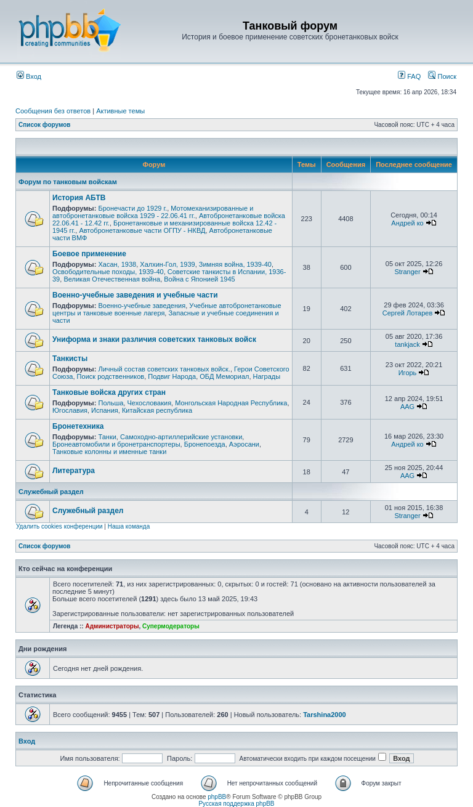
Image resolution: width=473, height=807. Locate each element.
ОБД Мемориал (224, 376)
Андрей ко (407, 223)
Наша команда (129, 526)
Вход (29, 76)
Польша (110, 403)
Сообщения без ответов (53, 111)
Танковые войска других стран (109, 392)
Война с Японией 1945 (199, 279)
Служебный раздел (51, 491)
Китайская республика (157, 410)
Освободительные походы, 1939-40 (108, 271)
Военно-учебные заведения (141, 305)
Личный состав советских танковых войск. (164, 369)
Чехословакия (149, 403)
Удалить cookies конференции (59, 526)
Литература (73, 470)
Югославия (69, 410)
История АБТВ (78, 197)
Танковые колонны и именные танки (109, 451)
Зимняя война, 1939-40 (235, 264)
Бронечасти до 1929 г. (132, 208)
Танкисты (69, 358)
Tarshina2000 (324, 714)
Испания (104, 410)
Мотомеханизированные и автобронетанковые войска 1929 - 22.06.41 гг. (152, 212)
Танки (107, 436)
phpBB (217, 796)
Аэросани (244, 444)
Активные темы (120, 111)
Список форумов (44, 124)
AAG (407, 406)
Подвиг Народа (172, 376)
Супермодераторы (171, 626)
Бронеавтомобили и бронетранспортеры (116, 444)
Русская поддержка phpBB (236, 803)
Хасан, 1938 (117, 264)
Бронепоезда (204, 444)
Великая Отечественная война (111, 279)
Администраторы (112, 626)
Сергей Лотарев (407, 313)
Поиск (442, 76)
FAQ (409, 76)
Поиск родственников (111, 376)
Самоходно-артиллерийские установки (181, 436)
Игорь (407, 372)
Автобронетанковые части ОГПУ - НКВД (142, 230)
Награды (267, 376)
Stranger (407, 271)
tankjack (407, 344)
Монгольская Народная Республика (231, 403)
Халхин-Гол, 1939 (167, 264)
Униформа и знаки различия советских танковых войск (154, 339)
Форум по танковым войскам (67, 181)
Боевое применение (89, 253)
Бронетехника (77, 426)
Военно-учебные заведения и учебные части (135, 295)
